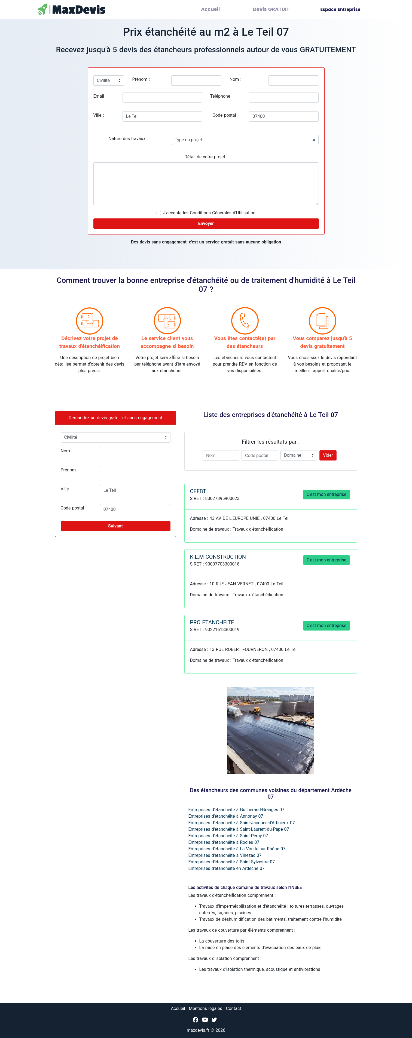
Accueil (221, 9)
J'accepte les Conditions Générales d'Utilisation (209, 212)
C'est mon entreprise (326, 494)
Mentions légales (205, 1008)
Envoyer (206, 223)
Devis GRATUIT (275, 9)
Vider (328, 455)
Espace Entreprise (340, 9)
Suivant (115, 526)
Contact (233, 1008)
